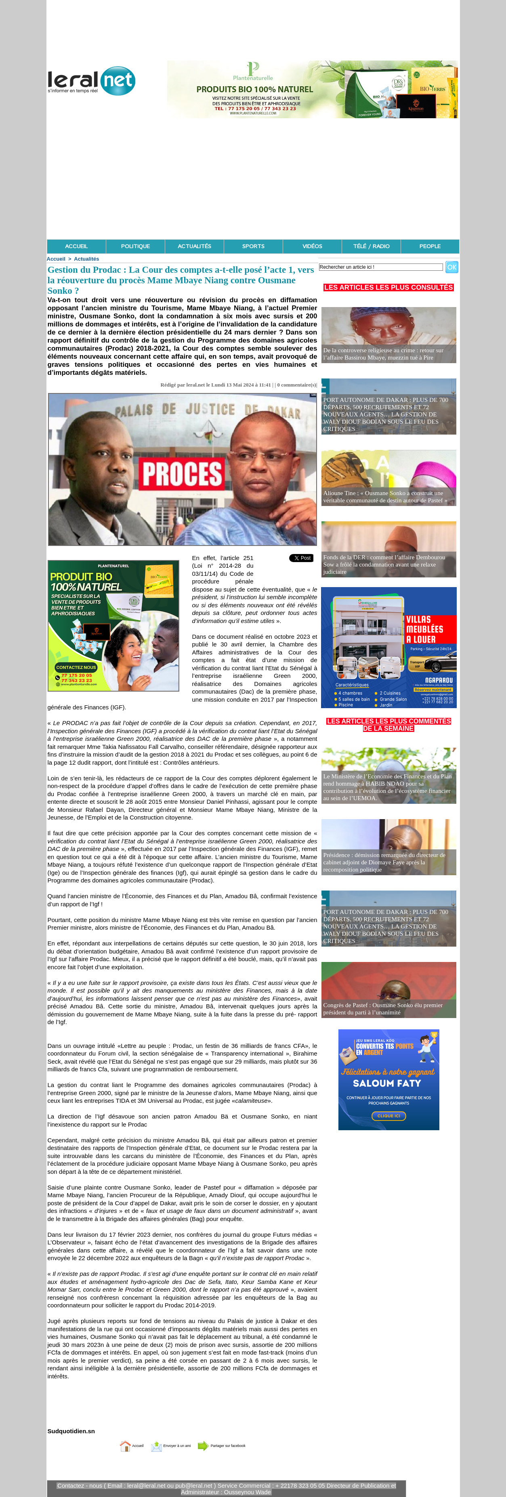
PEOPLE (430, 247)
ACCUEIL (76, 247)
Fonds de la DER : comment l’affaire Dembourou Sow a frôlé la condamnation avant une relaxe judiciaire (387, 568)
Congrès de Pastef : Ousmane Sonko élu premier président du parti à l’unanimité (378, 1009)
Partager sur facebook (236, 1445)
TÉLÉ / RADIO (371, 247)
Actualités (86, 259)
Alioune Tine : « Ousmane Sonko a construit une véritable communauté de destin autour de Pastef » (380, 497)
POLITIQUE (135, 247)
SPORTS (253, 247)
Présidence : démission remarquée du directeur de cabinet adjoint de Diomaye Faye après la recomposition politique (388, 863)
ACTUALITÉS (194, 247)
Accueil (56, 259)
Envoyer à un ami (162, 1445)
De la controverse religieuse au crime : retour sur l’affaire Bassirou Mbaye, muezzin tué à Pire (388, 354)
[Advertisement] (253, 178)
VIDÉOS (312, 247)
